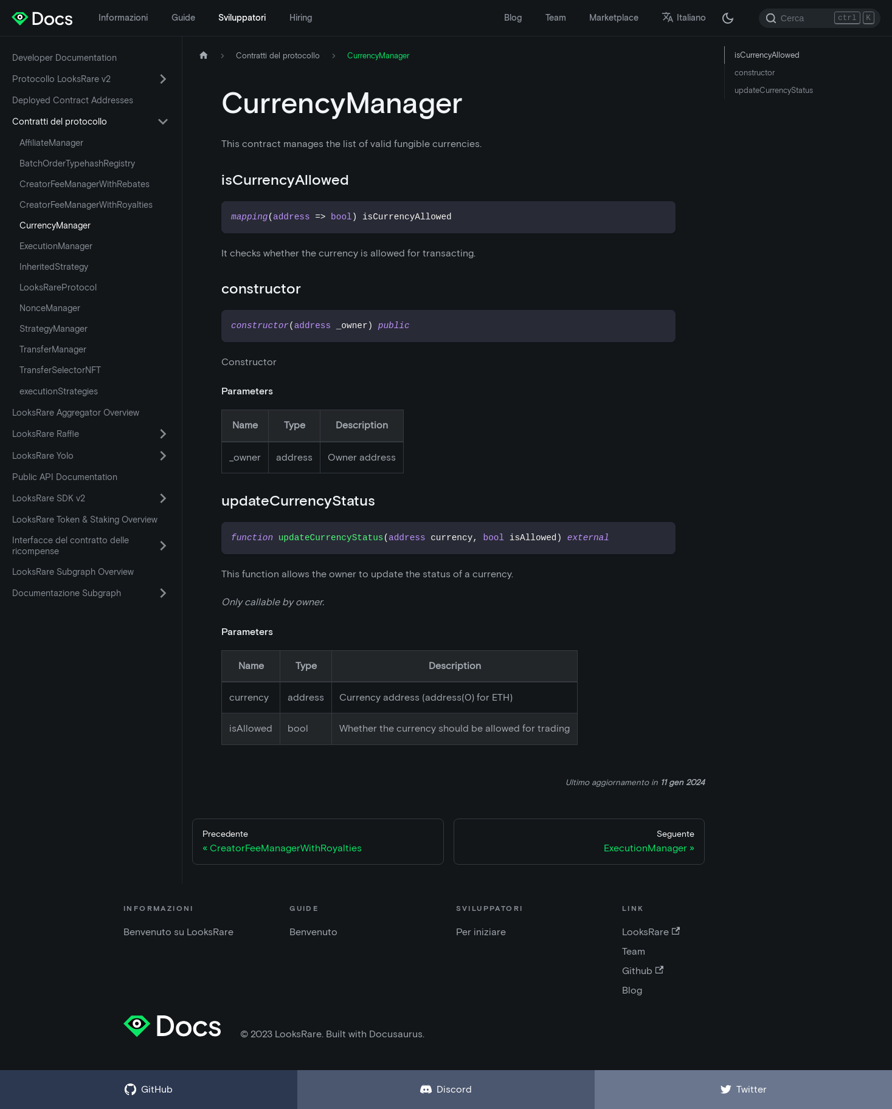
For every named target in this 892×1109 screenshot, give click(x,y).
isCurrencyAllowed (767, 55)
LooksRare (651, 932)
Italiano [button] (684, 17)
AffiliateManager (51, 142)
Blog (513, 17)
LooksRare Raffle (45, 433)
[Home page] (203, 55)
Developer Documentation (64, 57)
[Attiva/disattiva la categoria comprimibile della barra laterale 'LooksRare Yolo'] (163, 455)
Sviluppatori (242, 17)
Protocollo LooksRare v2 (61, 79)
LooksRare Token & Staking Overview (84, 519)
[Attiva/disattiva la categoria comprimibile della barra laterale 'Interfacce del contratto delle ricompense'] (163, 545)
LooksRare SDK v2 (48, 498)
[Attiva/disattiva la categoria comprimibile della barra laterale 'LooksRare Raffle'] (163, 434)
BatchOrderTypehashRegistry (77, 163)
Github (642, 971)
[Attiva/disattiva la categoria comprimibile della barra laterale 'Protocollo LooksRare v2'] (163, 79)
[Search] (819, 18)
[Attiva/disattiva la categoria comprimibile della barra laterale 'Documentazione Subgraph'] (163, 593)
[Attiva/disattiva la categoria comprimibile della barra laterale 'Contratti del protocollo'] (163, 121)
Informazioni (123, 17)
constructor (755, 72)
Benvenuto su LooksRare (178, 932)
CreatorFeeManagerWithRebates (84, 184)
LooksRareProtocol (58, 287)
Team (555, 17)
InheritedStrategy (53, 266)
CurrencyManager (55, 225)
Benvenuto (313, 932)
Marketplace (613, 17)
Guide (183, 17)
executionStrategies (58, 391)
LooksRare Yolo (43, 455)
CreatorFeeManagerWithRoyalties (86, 204)
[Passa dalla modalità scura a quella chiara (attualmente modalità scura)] (728, 18)
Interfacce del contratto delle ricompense (70, 546)
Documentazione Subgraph (66, 593)
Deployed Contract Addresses (72, 100)
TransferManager (52, 349)
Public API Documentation (64, 477)
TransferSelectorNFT (60, 370)
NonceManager (49, 308)
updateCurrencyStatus (774, 90)
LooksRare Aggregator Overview (75, 412)
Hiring (300, 17)
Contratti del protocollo (59, 121)
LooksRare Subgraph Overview (73, 571)
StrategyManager (53, 328)
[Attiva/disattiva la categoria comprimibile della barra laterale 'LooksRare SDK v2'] (163, 498)
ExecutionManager (55, 246)
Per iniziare (481, 932)
